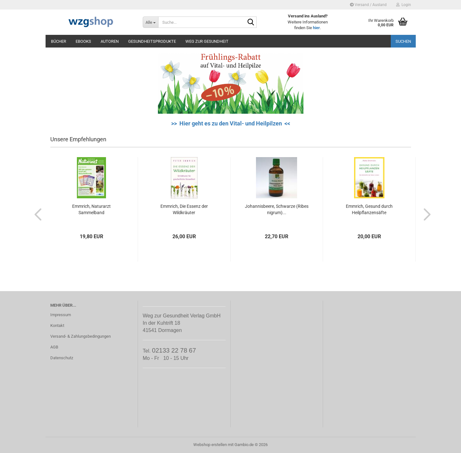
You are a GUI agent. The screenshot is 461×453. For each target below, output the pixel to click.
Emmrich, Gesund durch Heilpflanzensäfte (369, 209)
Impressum (60, 314)
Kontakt (57, 325)
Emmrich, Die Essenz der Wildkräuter (184, 209)
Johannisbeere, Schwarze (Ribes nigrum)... (276, 209)
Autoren (110, 41)
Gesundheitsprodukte (152, 41)
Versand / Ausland (368, 5)
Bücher (58, 41)
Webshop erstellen (210, 444)
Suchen (403, 41)
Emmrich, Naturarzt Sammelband (91, 209)
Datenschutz (61, 357)
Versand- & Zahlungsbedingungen (80, 336)
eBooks (83, 41)
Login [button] (403, 5)
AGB (54, 347)
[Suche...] (150, 22)
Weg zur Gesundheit (206, 41)
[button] (36, 214)
